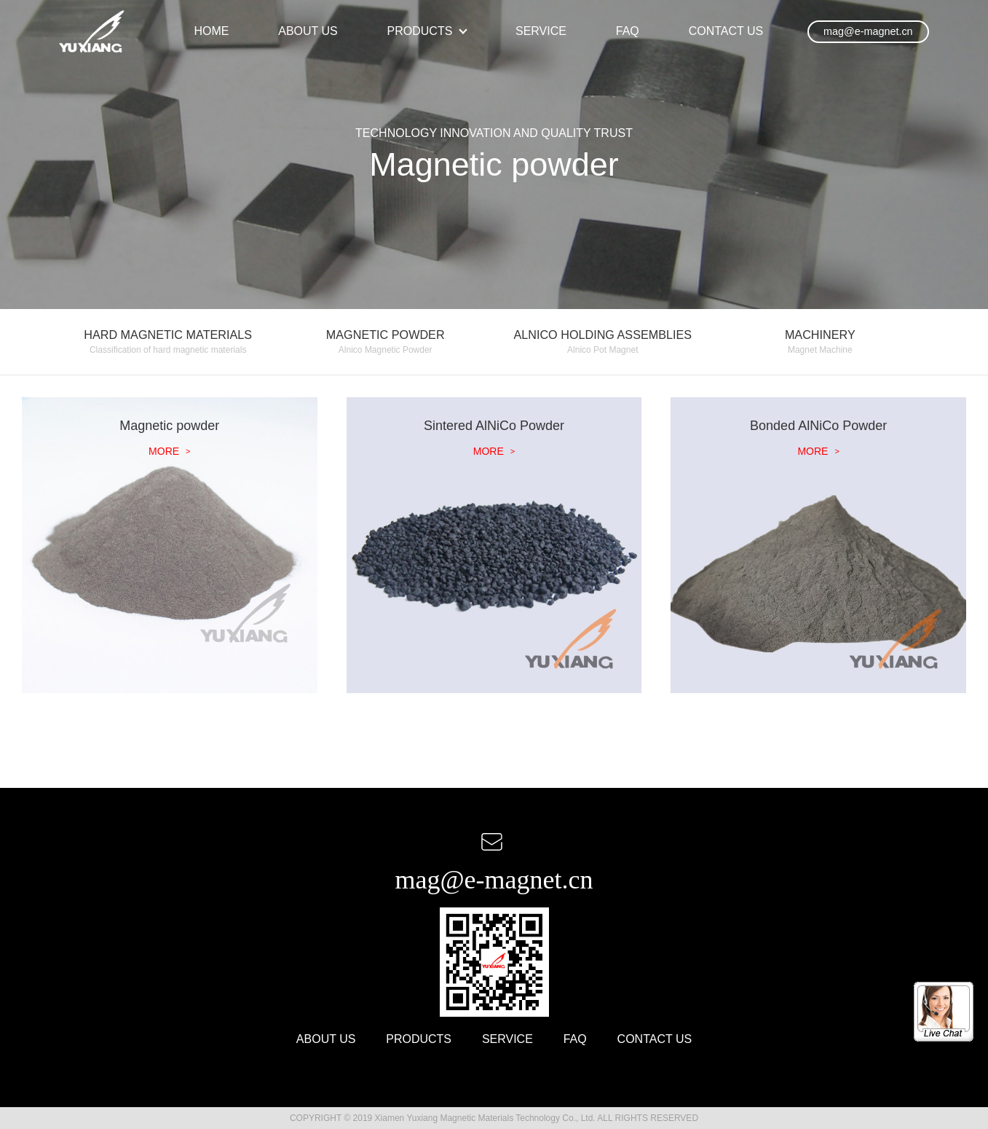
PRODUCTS (420, 31)
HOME (211, 31)
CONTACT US (726, 31)
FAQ (627, 31)
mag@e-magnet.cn (868, 31)
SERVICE (540, 31)
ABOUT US (308, 31)
